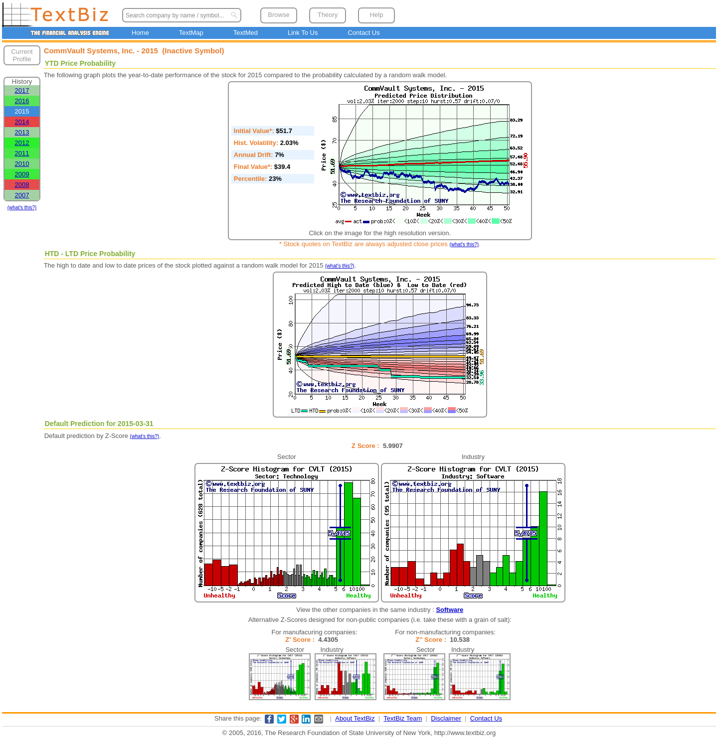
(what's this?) (22, 207)
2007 (22, 195)
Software (449, 609)
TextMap (191, 32)
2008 (22, 184)
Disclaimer (446, 718)
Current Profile (21, 55)
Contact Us (363, 32)
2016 (22, 101)
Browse (278, 14)
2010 (22, 163)
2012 (22, 143)
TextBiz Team (402, 718)
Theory (328, 14)
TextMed (245, 32)
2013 (22, 132)
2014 (22, 122)
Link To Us (303, 32)
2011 (22, 153)
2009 (22, 174)
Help (376, 14)
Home (140, 32)
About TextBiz (354, 718)
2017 (22, 90)
